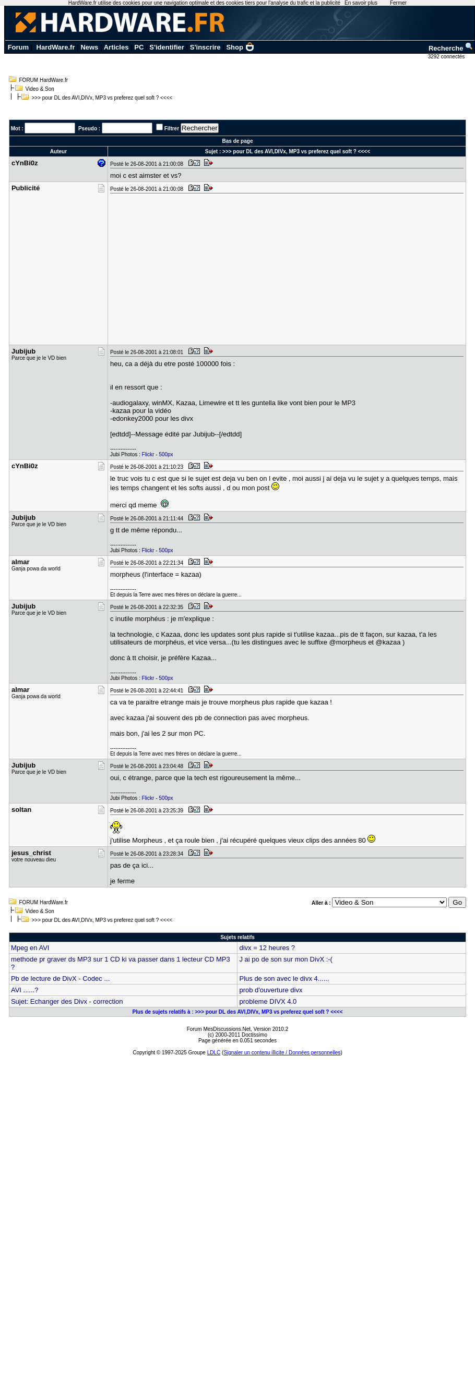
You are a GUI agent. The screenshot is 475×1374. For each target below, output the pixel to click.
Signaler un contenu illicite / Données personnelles (281, 1052)
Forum (18, 47)
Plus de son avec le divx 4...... (284, 978)
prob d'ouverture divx (270, 990)
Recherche (451, 48)
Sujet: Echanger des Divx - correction (67, 1001)
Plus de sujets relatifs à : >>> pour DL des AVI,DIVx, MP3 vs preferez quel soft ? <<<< (237, 1012)
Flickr (148, 454)
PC (139, 47)
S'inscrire (205, 47)
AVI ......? (25, 990)
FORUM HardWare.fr (43, 80)
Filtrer (171, 128)
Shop (240, 47)
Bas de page (237, 141)
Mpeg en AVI (30, 948)
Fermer (398, 3)
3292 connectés (447, 56)
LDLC (214, 1052)
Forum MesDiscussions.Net (219, 1029)
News (89, 47)
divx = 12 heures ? (267, 948)
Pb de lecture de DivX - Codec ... (60, 978)
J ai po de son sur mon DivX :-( (285, 959)
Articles (116, 47)
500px (166, 454)
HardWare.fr (56, 47)
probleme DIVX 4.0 (267, 1001)
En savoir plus (361, 3)
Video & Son (40, 89)
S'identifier (166, 47)
